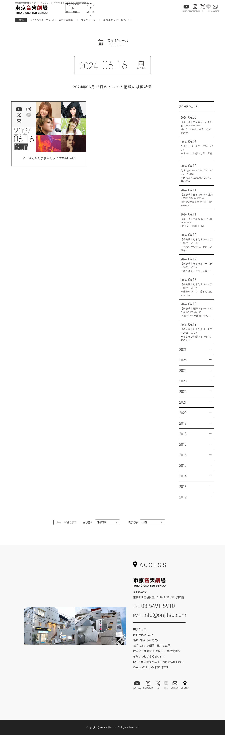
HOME (21, 19)
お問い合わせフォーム (159, 627)
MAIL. (160, 615)
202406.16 (24, 135)
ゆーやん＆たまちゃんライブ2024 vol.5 (49, 159)
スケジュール (88, 20)
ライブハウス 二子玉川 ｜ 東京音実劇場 (51, 20)
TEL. (154, 606)
